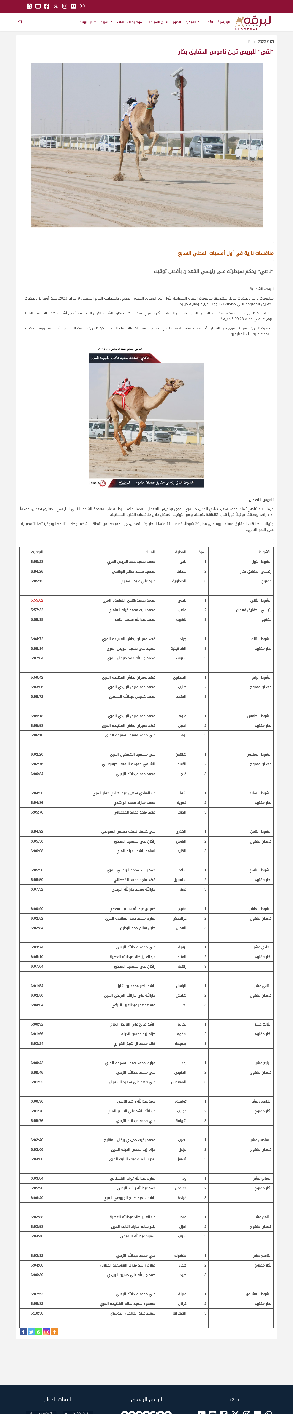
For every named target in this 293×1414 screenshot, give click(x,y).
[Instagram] (46, 1331)
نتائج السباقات (157, 22)
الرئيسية (223, 22)
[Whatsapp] (38, 1331)
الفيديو (192, 22)
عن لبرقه (88, 22)
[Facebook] (23, 1331)
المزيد (106, 22)
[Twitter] (31, 1331)
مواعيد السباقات (129, 22)
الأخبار (208, 22)
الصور (177, 22)
